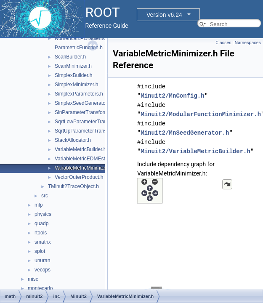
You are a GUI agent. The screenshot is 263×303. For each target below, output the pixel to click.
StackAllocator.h (73, 140)
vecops (42, 270)
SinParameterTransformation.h (89, 112)
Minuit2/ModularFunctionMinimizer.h (201, 114)
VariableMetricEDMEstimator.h (89, 159)
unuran (42, 260)
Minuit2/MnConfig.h (172, 96)
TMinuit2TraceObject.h (73, 186)
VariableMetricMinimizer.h (83, 168)
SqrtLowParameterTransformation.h (95, 122)
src (44, 196)
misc (33, 279)
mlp (39, 205)
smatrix (43, 242)
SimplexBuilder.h (73, 75)
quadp (41, 223)
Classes (223, 42)
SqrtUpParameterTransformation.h (93, 131)
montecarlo (40, 288)
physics (43, 214)
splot (40, 251)
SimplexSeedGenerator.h (83, 103)
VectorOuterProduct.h (79, 177)
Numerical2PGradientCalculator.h (92, 38)
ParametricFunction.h (79, 47)
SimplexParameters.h (79, 94)
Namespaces (248, 42)
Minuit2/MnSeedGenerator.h (185, 133)
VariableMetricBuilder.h (80, 149)
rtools (41, 233)
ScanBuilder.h (70, 57)
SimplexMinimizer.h (76, 85)
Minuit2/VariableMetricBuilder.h (195, 151)
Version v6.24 (164, 14)
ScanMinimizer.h (73, 66)
